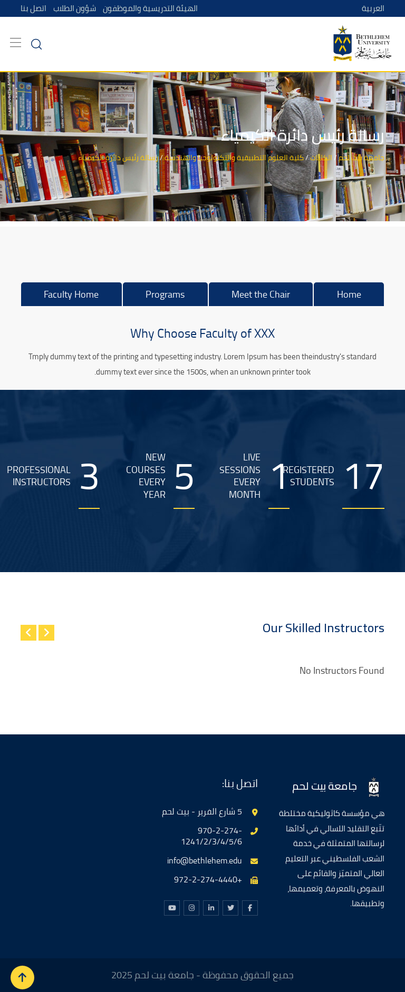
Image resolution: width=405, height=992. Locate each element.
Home (349, 294)
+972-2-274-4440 (208, 879)
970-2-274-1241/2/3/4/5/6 (211, 835)
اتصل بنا (33, 8)
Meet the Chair (261, 294)
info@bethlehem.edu (204, 860)
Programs (165, 294)
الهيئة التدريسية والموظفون (150, 8)
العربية (373, 8)
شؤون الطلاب (74, 8)
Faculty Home (71, 294)
